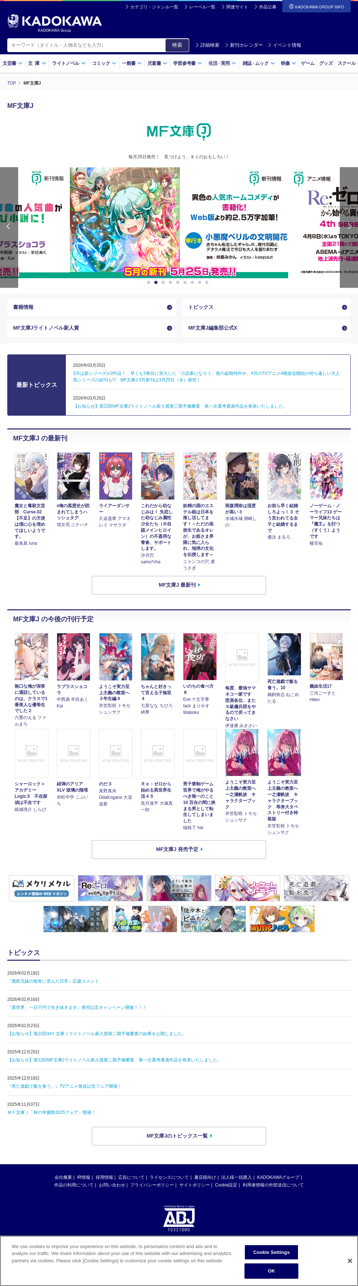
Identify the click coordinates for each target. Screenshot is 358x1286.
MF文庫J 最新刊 (177, 586)
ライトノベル (68, 63)
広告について (131, 1178)
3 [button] (164, 282)
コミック (104, 63)
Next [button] (349, 227)
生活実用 (222, 63)
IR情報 (83, 1178)
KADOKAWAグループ (278, 1178)
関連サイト (237, 6)
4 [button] (172, 282)
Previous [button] (9, 227)
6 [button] (186, 282)
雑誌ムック (259, 63)
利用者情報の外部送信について (273, 1185)
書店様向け (205, 1178)
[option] (179, 222)
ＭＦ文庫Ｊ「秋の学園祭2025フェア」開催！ (51, 1113)
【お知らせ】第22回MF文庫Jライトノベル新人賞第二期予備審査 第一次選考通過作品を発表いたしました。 (114, 1061)
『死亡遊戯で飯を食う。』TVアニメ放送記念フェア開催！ (64, 1087)
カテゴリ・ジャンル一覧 (154, 6)
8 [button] (201, 282)
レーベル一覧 (202, 6)
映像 (289, 63)
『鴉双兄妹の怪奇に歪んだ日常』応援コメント (53, 982)
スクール (346, 63)
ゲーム (307, 63)
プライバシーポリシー (152, 1185)
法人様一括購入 (236, 1178)
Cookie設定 (226, 1185)
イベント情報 (284, 45)
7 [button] (193, 282)
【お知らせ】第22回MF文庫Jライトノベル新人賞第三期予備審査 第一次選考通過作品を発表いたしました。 (180, 407)
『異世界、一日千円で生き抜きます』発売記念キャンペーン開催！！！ (77, 1008)
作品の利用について (74, 1185)
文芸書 (13, 63)
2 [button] (157, 282)
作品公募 (268, 6)
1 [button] (150, 282)
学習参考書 (187, 63)
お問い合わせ (112, 1185)
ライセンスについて (169, 1178)
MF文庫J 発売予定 (177, 850)
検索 (177, 45)
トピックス (201, 307)
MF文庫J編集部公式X (212, 329)
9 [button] (208, 282)
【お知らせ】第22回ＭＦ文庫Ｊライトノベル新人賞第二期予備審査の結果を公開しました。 (97, 1034)
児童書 (157, 63)
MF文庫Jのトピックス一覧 (177, 1137)
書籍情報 (23, 307)
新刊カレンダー (244, 45)
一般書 (132, 63)
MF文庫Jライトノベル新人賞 (46, 329)
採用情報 (104, 1178)
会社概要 (63, 1178)
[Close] (350, 1261)
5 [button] (179, 282)
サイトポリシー (194, 1185)
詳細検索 (207, 45)
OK (271, 1271)
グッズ (326, 63)
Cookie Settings (271, 1252)
